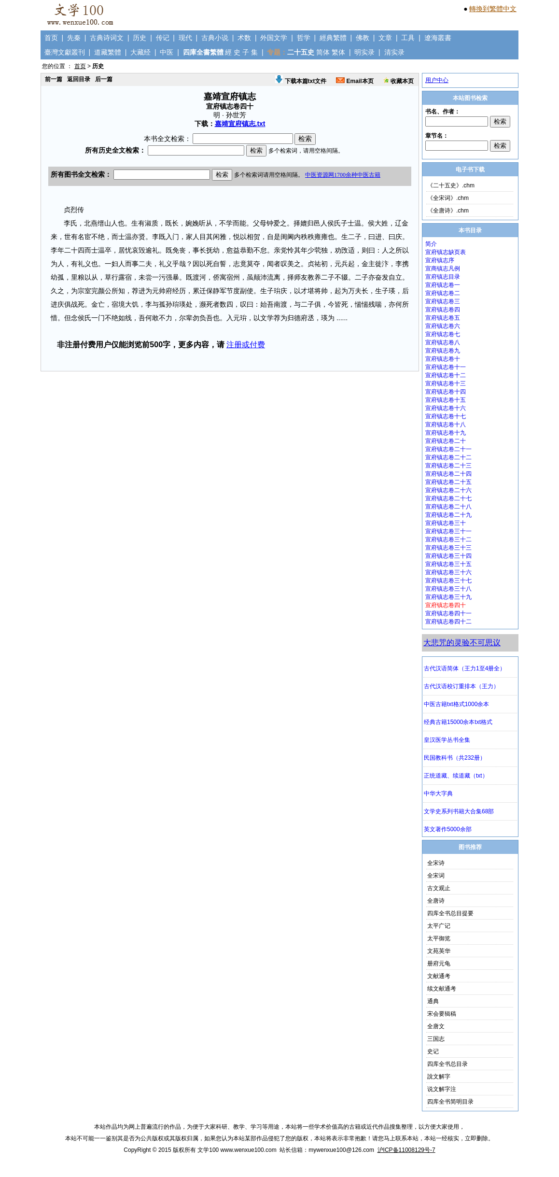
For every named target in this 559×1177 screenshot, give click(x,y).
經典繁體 (333, 38)
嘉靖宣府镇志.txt (240, 124)
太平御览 (438, 938)
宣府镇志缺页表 (445, 252)
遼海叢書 (437, 38)
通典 (433, 1001)
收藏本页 (398, 81)
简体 (323, 52)
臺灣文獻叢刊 (64, 52)
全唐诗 (436, 900)
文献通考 (438, 976)
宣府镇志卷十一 (445, 367)
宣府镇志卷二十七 (448, 498)
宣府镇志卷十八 (445, 424)
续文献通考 (441, 988)
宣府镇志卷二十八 (448, 506)
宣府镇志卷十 (442, 358)
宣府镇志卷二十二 (448, 457)
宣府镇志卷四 (442, 309)
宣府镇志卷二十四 (448, 473)
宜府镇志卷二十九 (448, 514)
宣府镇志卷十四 (445, 391)
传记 (162, 38)
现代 (185, 38)
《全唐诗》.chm (448, 210)
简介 (431, 244)
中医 (166, 52)
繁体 (338, 52)
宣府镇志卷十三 (445, 383)
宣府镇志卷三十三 (448, 547)
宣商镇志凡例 (442, 268)
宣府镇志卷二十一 (448, 449)
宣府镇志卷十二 (445, 375)
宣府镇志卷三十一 (448, 531)
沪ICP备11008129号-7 (406, 1150)
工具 (408, 38)
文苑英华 (438, 951)
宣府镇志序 (439, 260)
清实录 (394, 52)
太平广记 (438, 925)
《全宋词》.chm (448, 198)
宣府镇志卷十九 (445, 432)
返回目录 (78, 79)
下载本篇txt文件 (300, 81)
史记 (433, 1051)
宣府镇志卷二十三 (448, 465)
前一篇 (53, 79)
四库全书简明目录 (450, 1101)
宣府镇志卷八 (442, 342)
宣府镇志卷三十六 (448, 572)
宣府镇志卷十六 (445, 408)
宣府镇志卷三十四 (448, 556)
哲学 (303, 38)
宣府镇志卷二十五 (448, 482)
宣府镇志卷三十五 (448, 564)
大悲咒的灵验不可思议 (462, 642)
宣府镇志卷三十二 (448, 539)
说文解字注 (441, 1089)
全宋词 (436, 875)
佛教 (362, 38)
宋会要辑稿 (441, 1013)
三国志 (436, 1038)
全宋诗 (436, 863)
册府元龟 (438, 963)
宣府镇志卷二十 (445, 441)
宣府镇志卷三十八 (448, 588)
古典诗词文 (107, 38)
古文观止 (438, 888)
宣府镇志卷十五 (445, 400)
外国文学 (273, 38)
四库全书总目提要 (450, 913)
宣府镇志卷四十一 (448, 613)
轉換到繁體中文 (493, 9)
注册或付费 (245, 344)
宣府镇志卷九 (442, 350)
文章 (385, 38)
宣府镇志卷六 (442, 326)
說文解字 (438, 1076)
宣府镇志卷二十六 (448, 490)
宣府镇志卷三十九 (448, 597)
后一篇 (103, 79)
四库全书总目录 (447, 1064)
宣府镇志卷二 (442, 293)
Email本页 (354, 81)
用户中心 (436, 80)
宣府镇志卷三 (442, 301)
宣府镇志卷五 (442, 317)
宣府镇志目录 (442, 276)
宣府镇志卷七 (442, 334)
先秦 (74, 38)
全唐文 (436, 1026)
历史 (139, 38)
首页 (51, 38)
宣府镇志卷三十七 (448, 580)
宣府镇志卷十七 (445, 416)
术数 (244, 38)
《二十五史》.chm (451, 185)
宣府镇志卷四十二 (448, 621)
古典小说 (214, 38)
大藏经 (140, 52)
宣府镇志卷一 (442, 285)
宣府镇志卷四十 (445, 605)
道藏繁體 (107, 52)
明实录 (364, 52)
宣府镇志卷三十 (445, 523)
